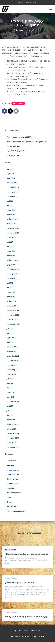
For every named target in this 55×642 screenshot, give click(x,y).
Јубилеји (10, 488)
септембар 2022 (13, 324)
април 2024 (11, 251)
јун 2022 (10, 329)
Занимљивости (13, 474)
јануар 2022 (11, 351)
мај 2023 (10, 288)
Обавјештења (12, 506)
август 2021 (11, 374)
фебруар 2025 (12, 219)
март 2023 (11, 297)
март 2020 (11, 420)
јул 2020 (10, 406)
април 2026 (11, 174)
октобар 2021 (12, 365)
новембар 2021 (13, 361)
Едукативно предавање (16, 151)
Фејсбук (15, 630)
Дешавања (11, 465)
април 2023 (11, 292)
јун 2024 (10, 242)
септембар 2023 (13, 278)
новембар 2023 (13, 269)
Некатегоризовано (14, 493)
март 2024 (11, 256)
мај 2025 (10, 206)
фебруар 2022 (12, 347)
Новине (10, 502)
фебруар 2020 (12, 424)
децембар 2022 (13, 310)
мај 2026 (10, 169)
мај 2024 (10, 247)
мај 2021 (10, 388)
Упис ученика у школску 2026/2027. (21, 137)
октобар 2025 (12, 192)
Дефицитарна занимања (19, 582)
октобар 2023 (12, 274)
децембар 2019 (13, 433)
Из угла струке (12, 479)
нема (9, 497)
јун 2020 (10, 411)
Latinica (35, 2)
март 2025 (11, 215)
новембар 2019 (13, 438)
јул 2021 (10, 379)
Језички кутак (12, 484)
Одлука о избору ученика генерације (26, 616)
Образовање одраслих (16, 511)
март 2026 (11, 178)
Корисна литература (32, 631)
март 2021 (11, 397)
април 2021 (11, 392)
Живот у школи (18, 103)
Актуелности (12, 461)
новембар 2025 (13, 187)
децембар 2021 (13, 356)
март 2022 (11, 342)
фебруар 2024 (12, 260)
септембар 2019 (13, 447)
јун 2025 (10, 201)
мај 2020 (10, 415)
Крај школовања (13, 146)
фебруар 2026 (12, 183)
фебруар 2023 (12, 301)
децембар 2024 (13, 228)
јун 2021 (10, 383)
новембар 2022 (13, 315)
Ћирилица (27, 2)
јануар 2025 (11, 224)
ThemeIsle (40, 636)
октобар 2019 (12, 442)
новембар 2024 (13, 233)
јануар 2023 (11, 306)
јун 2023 (10, 283)
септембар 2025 (13, 196)
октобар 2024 (12, 237)
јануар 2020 (11, 429)
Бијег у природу (13, 155)
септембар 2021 (13, 370)
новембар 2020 (13, 401)
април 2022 (11, 338)
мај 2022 (10, 333)
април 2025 (11, 210)
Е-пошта (19, 630)
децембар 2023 (13, 265)
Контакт (20, 2)
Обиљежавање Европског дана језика (26, 553)
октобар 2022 (12, 319)
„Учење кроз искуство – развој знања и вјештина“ (27, 142)
